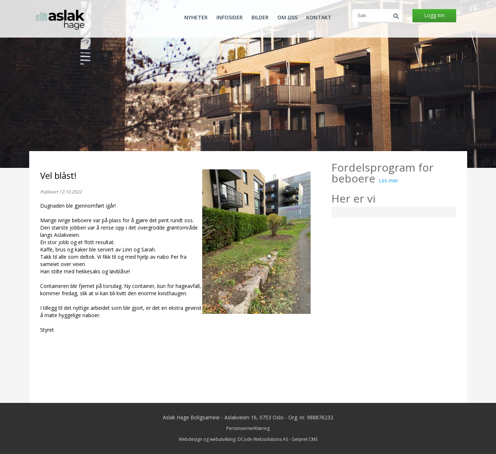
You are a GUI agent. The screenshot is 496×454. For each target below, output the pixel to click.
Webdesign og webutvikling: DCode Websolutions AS (233, 439)
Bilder (260, 17)
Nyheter (196, 17)
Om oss (287, 17)
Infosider (229, 17)
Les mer (388, 180)
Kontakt (318, 17)
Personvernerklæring (248, 428)
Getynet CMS (305, 439)
